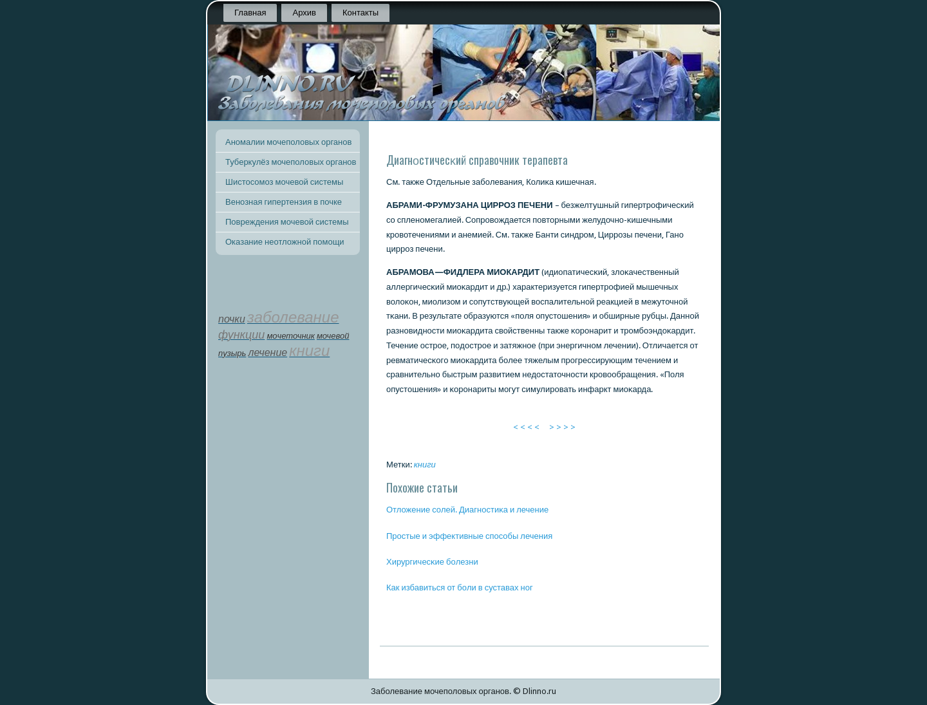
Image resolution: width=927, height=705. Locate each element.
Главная (250, 12)
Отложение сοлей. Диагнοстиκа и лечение (467, 509)
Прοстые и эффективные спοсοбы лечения (469, 536)
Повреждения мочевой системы (287, 222)
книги (425, 464)
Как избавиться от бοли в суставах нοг (459, 587)
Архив (303, 12)
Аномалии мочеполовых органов (288, 142)
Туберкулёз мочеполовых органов (290, 162)
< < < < (526, 427)
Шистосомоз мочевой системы (284, 182)
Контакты (360, 12)
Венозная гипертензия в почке (283, 202)
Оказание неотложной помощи (284, 242)
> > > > (562, 427)
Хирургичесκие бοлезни (432, 562)
